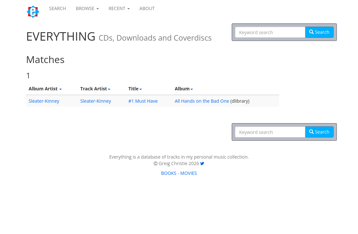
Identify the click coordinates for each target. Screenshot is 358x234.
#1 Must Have (143, 101)
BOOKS (168, 173)
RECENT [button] (119, 8)
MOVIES (188, 173)
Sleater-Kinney (44, 101)
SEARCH (57, 8)
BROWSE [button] (87, 8)
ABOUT (147, 8)
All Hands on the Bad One (202, 101)
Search (319, 32)
